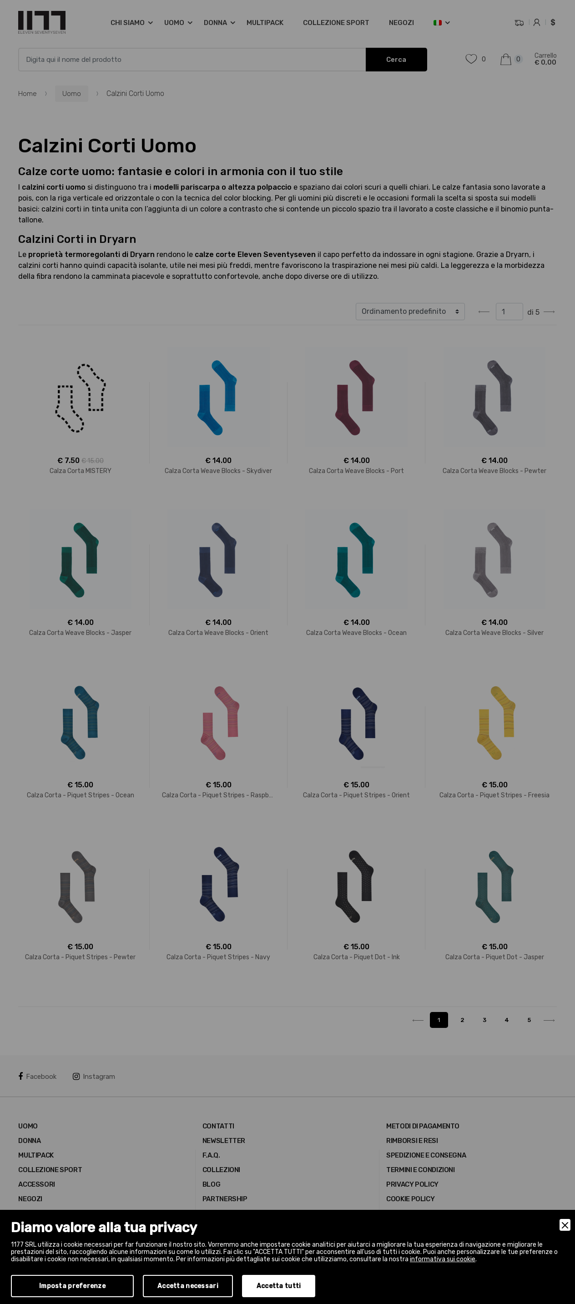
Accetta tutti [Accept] (279, 1286)
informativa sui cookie (442, 1259)
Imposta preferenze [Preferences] (72, 1286)
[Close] (565, 1225)
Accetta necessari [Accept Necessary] (187, 1286)
